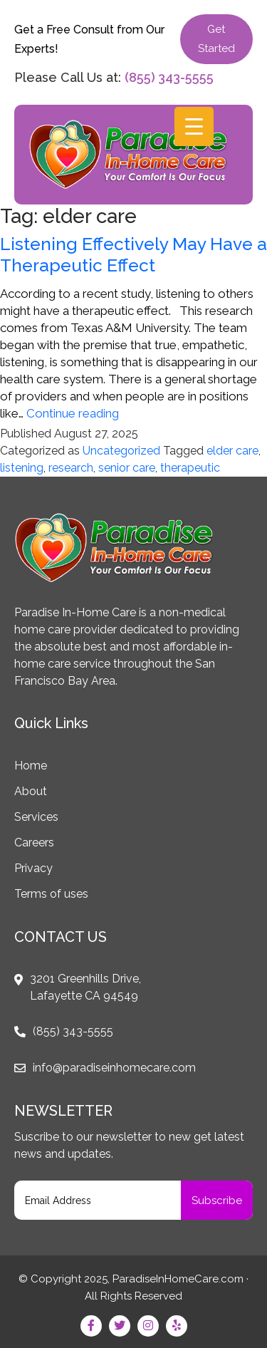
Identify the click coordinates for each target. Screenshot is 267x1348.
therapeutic (190, 468)
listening (21, 468)
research (70, 468)
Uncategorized (121, 450)
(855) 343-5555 (169, 77)
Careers (34, 842)
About (30, 791)
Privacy (33, 868)
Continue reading (72, 413)
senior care (126, 468)
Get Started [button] (216, 39)
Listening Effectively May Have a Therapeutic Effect (133, 254)
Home (30, 765)
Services (36, 817)
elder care (232, 450)
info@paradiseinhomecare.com (114, 1067)
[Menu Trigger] (194, 126)
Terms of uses (51, 894)
